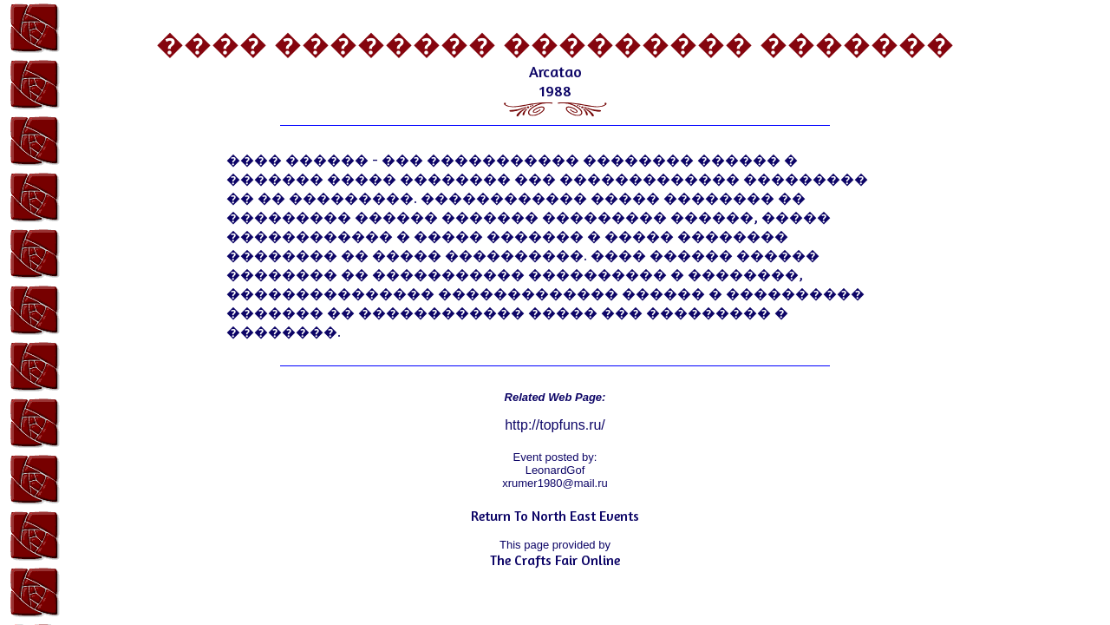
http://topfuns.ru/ (555, 425)
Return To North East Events (555, 515)
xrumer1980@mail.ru (555, 483)
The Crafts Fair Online (555, 560)
